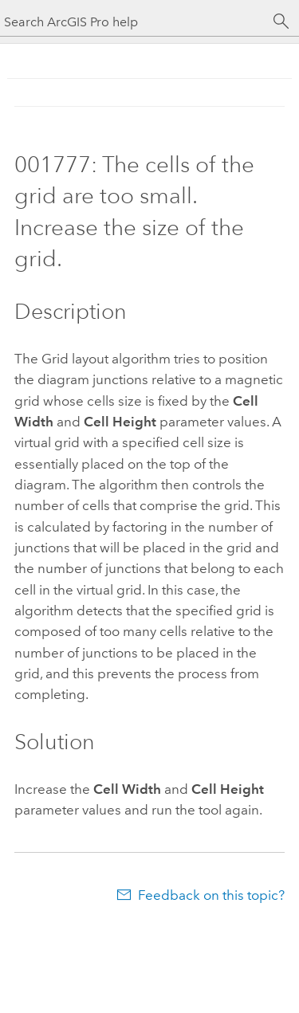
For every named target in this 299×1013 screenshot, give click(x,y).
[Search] (281, 21)
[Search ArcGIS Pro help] (133, 22)
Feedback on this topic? (211, 895)
